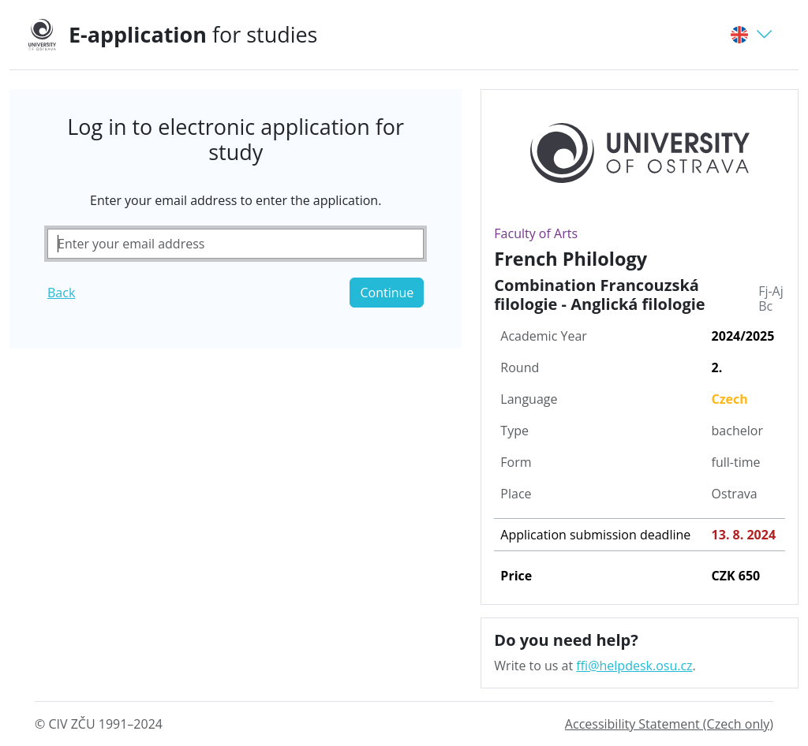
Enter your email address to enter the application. (235, 200)
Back (61, 292)
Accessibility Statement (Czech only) (669, 724)
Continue (386, 292)
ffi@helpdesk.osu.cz (634, 665)
